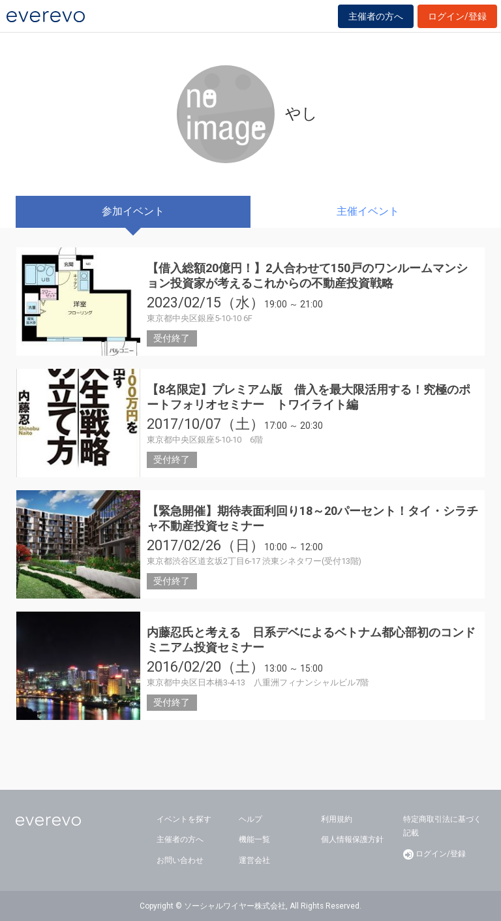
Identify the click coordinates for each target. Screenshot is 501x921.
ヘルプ (250, 819)
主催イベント (368, 211)
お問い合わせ (180, 860)
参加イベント (133, 211)
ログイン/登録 (457, 16)
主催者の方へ (375, 16)
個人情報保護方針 (352, 839)
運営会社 (254, 860)
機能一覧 (254, 839)
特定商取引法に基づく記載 (442, 826)
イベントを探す (184, 819)
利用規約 (336, 819)
